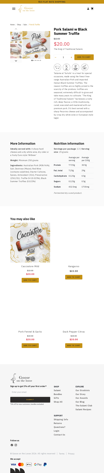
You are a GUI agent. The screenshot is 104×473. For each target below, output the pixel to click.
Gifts (56, 398)
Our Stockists (83, 390)
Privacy (71, 453)
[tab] (32, 56)
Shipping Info (61, 419)
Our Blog (80, 402)
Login (56, 431)
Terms (61, 453)
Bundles (58, 394)
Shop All (58, 402)
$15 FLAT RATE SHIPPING (52, 2)
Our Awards (82, 398)
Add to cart (30, 280)
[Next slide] (16, 53)
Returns (58, 423)
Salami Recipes (83, 409)
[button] (16, 37)
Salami (57, 390)
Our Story (81, 394)
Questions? (59, 427)
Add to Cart (84, 57)
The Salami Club (84, 405)
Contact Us (59, 434)
